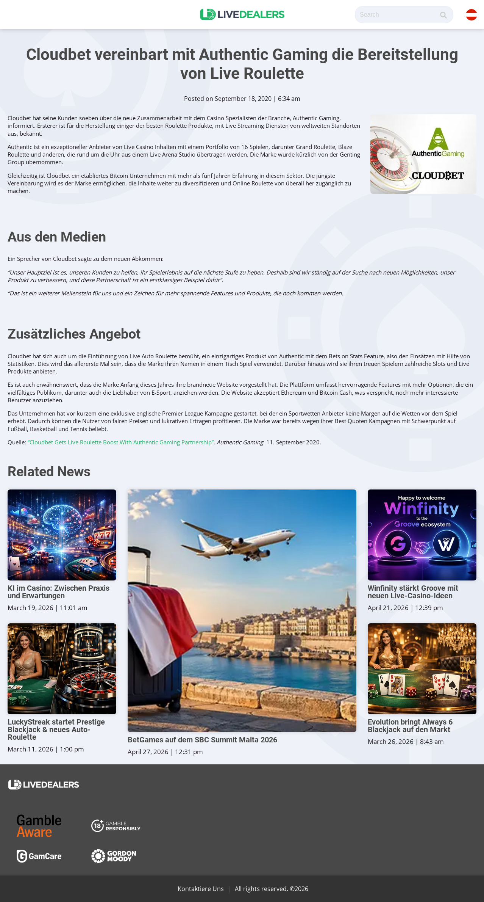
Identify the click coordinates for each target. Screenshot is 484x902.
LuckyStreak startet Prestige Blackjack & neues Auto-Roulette (56, 729)
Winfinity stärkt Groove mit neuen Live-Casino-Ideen (413, 591)
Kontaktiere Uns (201, 889)
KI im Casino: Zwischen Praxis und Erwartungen (58, 591)
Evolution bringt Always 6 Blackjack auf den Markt (410, 725)
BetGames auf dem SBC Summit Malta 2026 (202, 740)
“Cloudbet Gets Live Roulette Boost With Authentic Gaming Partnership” (121, 442)
